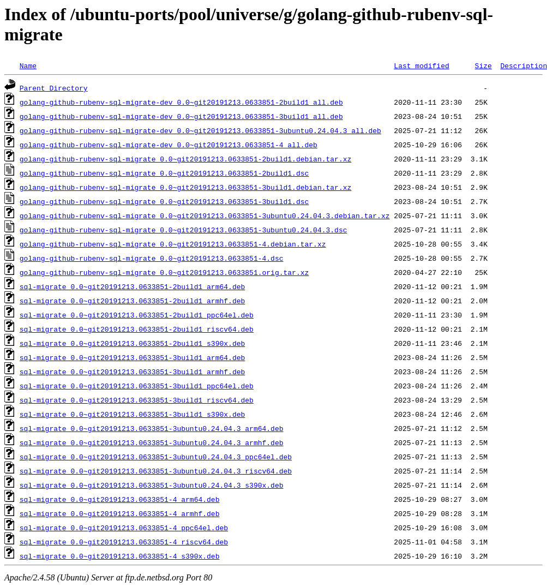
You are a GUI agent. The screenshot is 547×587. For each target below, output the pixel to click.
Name (28, 65)
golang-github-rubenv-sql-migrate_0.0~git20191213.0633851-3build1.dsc (164, 201)
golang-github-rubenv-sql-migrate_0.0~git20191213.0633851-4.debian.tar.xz (173, 244)
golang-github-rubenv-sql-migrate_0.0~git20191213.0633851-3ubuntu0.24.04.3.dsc (183, 230)
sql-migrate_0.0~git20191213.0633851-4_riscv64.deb (124, 542)
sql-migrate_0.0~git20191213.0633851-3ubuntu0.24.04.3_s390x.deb (152, 485)
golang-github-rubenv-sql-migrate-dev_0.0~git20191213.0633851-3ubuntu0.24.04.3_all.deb (200, 130)
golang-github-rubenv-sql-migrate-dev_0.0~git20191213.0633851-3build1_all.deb (181, 116)
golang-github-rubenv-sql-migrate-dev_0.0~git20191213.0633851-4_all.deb (168, 144)
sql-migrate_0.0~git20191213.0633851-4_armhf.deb (120, 513)
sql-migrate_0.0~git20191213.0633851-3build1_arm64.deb (132, 357)
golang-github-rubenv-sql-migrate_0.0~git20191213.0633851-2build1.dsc (164, 173)
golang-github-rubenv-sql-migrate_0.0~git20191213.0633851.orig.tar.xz (164, 272)
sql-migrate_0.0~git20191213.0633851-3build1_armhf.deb (132, 371)
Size (482, 65)
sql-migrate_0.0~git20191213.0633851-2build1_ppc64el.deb (137, 315)
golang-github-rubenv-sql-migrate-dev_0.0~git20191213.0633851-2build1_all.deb (181, 102)
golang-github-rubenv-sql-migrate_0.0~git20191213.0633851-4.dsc (152, 258)
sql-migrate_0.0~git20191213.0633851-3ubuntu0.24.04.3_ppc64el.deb (156, 457)
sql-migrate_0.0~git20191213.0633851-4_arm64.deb (120, 499)
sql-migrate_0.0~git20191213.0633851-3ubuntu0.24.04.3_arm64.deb (152, 428)
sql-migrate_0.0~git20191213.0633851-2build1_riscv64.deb (137, 329)
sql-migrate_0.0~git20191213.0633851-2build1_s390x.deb (132, 343)
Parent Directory (54, 88)
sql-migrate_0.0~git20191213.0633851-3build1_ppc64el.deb (137, 386)
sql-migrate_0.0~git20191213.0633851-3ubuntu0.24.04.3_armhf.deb (152, 442)
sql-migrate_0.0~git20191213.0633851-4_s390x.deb (120, 556)
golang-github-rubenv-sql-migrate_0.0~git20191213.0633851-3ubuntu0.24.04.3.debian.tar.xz (205, 215)
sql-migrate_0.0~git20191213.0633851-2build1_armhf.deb (132, 301)
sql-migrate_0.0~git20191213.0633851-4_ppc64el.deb (124, 527)
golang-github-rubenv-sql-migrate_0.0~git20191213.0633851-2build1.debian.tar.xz (185, 159)
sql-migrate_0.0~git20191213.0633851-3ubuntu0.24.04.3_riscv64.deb (156, 471)
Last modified (421, 65)
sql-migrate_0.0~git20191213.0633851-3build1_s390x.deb (132, 414)
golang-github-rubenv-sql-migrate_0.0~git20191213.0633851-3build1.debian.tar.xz (185, 187)
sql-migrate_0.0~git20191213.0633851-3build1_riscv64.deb (137, 400)
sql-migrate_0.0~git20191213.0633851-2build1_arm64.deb (132, 286)
